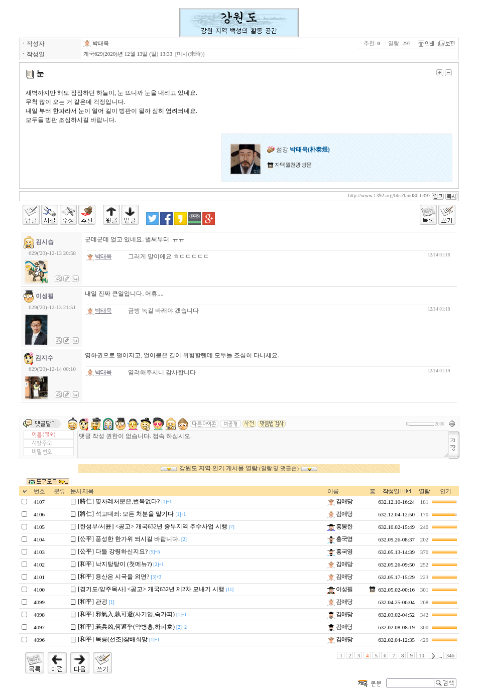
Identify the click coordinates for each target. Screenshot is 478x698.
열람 (424, 491)
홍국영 (339, 538)
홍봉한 (339, 526)
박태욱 (96, 43)
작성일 (391, 491)
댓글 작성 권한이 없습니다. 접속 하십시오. (263, 444)
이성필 (339, 589)
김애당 (339, 501)
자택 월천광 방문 (292, 165)
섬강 (298, 149)
